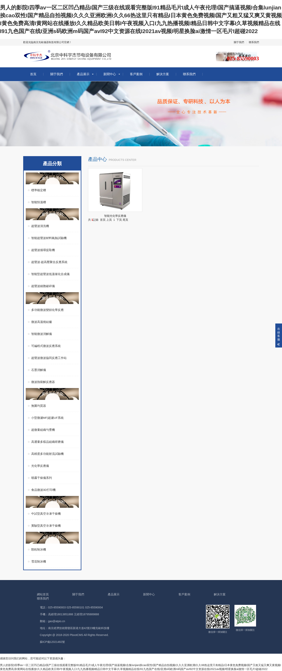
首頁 (33, 74)
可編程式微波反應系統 (46, 346)
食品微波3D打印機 (43, 489)
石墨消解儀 (38, 370)
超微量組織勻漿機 (43, 429)
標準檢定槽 (38, 190)
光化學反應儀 (40, 465)
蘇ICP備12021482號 (52, 641)
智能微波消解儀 (41, 334)
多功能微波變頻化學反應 (47, 309)
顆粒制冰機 (38, 549)
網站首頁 (43, 594)
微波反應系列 (52, 298)
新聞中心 (109, 74)
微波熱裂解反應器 (43, 382)
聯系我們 (254, 42)
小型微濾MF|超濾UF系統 (47, 417)
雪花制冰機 (38, 561)
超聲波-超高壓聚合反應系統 (49, 262)
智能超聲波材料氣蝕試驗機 (49, 238)
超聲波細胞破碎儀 (43, 286)
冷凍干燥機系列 (52, 502)
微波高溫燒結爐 (41, 321)
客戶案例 (136, 74)
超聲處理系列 (52, 214)
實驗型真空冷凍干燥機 (46, 525)
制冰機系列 (52, 538)
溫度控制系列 (52, 178)
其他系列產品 (52, 394)
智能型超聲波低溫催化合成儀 (50, 274)
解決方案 (162, 74)
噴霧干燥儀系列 (41, 477)
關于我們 (239, 42)
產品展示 (83, 74)
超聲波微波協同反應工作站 (49, 358)
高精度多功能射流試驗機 (47, 453)
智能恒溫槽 (38, 202)
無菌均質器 (38, 405)
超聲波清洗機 (40, 226)
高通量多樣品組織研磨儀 (47, 441)
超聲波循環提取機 (43, 250)
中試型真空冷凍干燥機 (46, 513)
